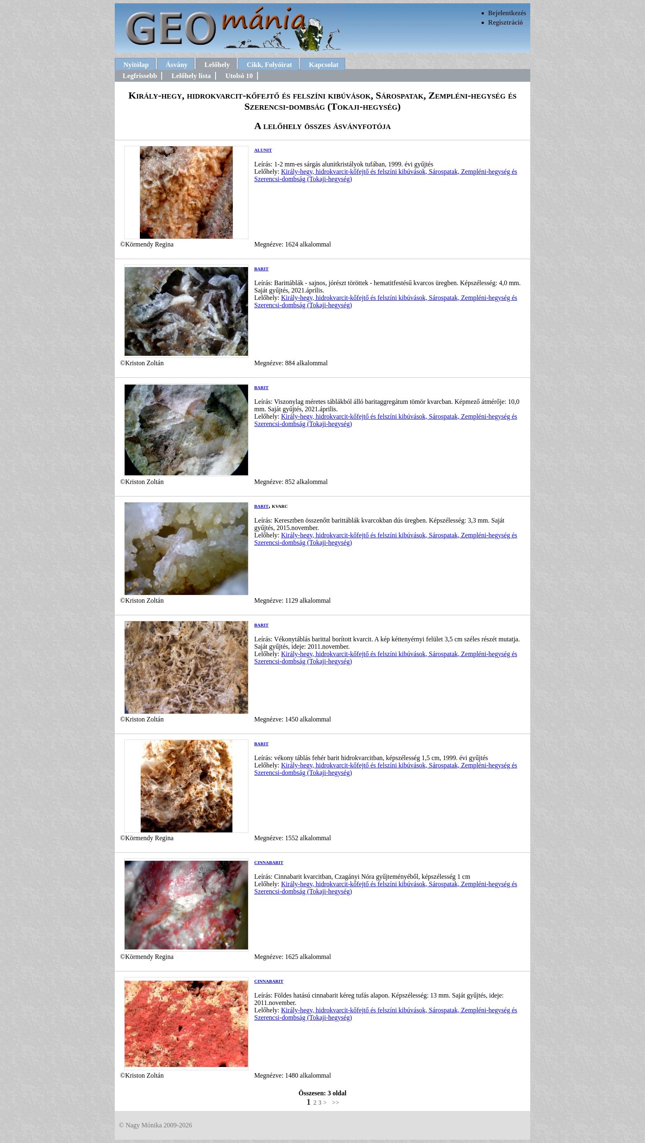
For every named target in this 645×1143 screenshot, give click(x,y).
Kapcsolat (324, 65)
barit (261, 268)
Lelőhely (217, 65)
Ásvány (177, 65)
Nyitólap (136, 65)
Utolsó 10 (239, 76)
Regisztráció (505, 22)
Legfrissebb (140, 76)
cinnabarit (268, 861)
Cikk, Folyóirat (269, 65)
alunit (263, 149)
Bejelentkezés (507, 12)
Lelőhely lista (191, 76)
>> (335, 1102)
